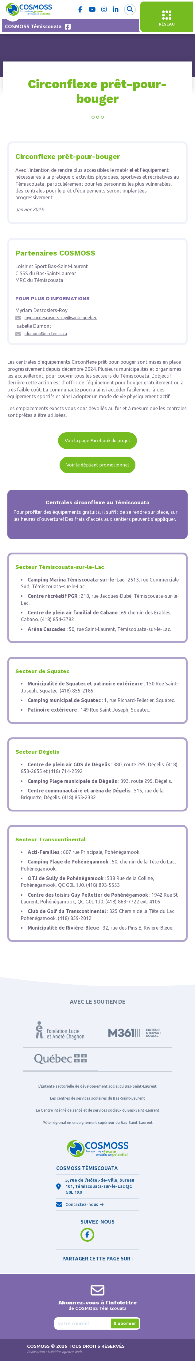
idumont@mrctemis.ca (46, 333)
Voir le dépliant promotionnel (97, 464)
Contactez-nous (81, 1204)
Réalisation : (54, 1352)
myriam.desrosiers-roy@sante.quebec (61, 317)
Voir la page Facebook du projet (98, 440)
